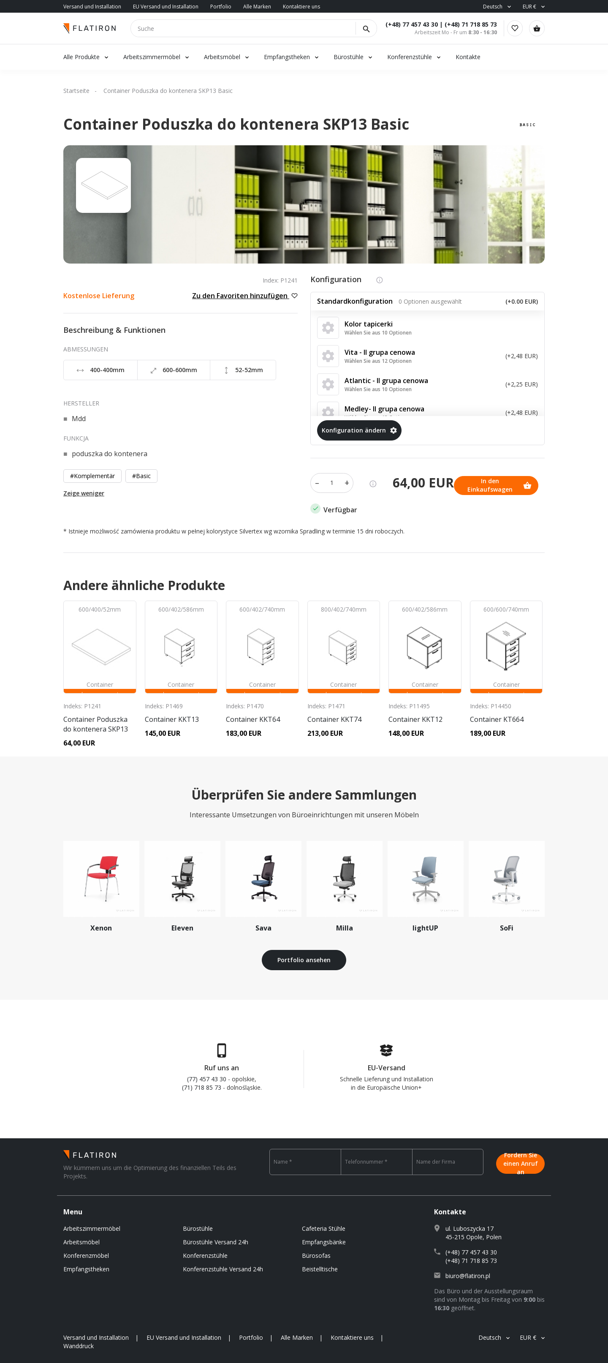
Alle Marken (257, 6)
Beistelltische (320, 1265)
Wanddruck (78, 1342)
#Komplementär (92, 476)
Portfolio (220, 6)
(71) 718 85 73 (201, 1083)
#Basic (141, 476)
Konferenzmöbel (86, 1251)
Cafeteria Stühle (323, 1224)
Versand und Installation (92, 6)
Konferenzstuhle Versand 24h (223, 1265)
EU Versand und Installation (165, 6)
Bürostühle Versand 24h (215, 1238)
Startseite (76, 91)
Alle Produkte (81, 57)
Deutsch (492, 6)
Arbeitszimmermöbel (151, 57)
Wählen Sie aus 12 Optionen (378, 361)
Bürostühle (349, 57)
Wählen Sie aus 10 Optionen (378, 332)
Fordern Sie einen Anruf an (520, 1158)
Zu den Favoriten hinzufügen (245, 295)
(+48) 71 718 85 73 (464, 24)
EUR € (529, 6)
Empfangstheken (288, 57)
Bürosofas (316, 1251)
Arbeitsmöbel (222, 57)
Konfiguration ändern (359, 430)
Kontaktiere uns (301, 6)
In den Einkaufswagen (356, 481)
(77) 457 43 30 (206, 1075)
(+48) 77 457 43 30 (405, 24)
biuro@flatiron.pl (467, 1272)
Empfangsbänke (324, 1238)
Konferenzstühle (409, 57)
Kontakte (468, 57)
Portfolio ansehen (304, 956)
